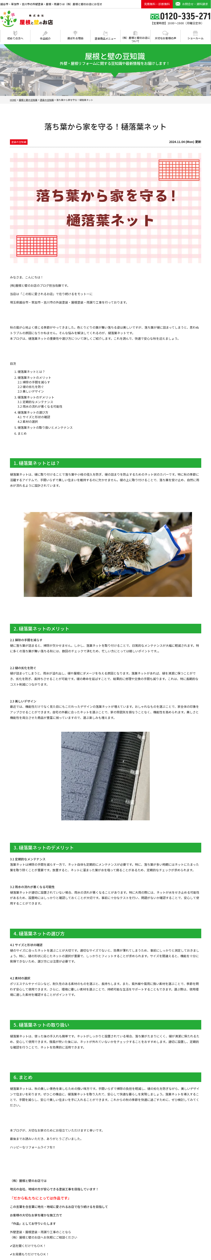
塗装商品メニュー (105, 35)
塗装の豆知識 (18, 142)
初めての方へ (15, 35)
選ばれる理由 (75, 35)
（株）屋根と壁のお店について (135, 37)
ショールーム (195, 35)
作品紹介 (45, 35)
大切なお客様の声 (165, 35)
